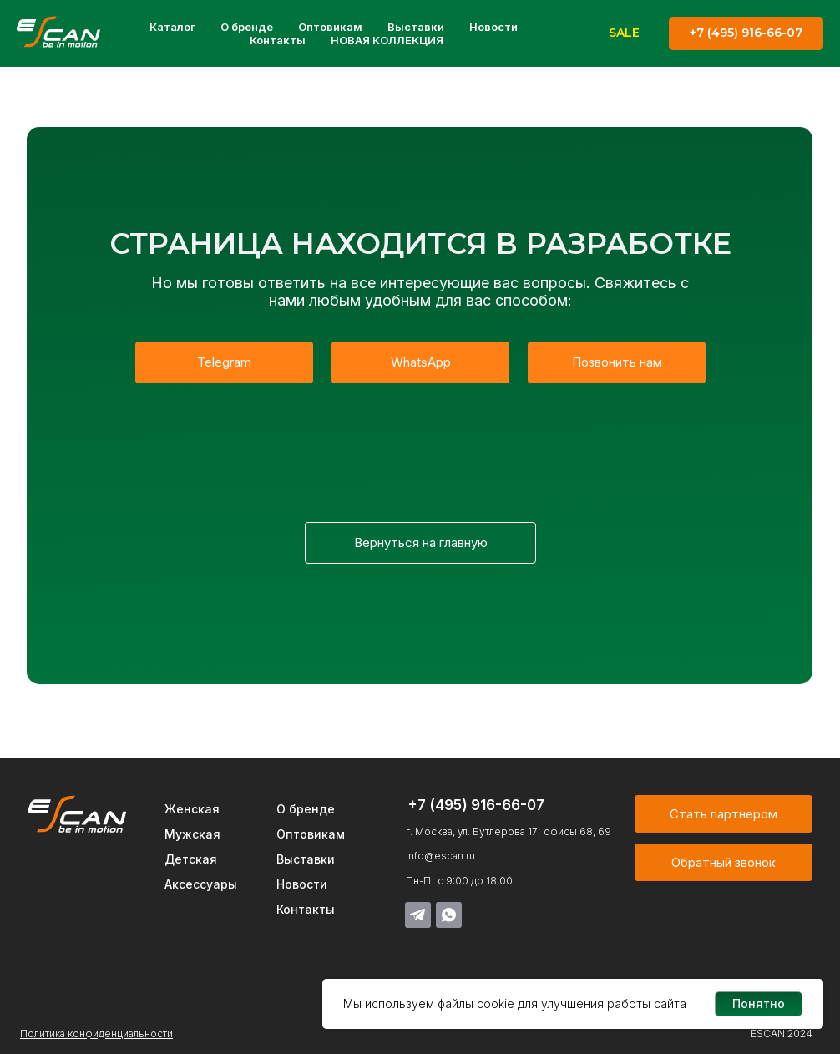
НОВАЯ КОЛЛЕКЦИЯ (387, 40)
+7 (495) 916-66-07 (475, 805)
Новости (493, 26)
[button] (723, 862)
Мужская (192, 834)
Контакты (278, 40)
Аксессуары (200, 884)
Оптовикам (330, 26)
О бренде (246, 26)
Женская (192, 809)
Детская (190, 859)
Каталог (172, 26)
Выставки (415, 26)
